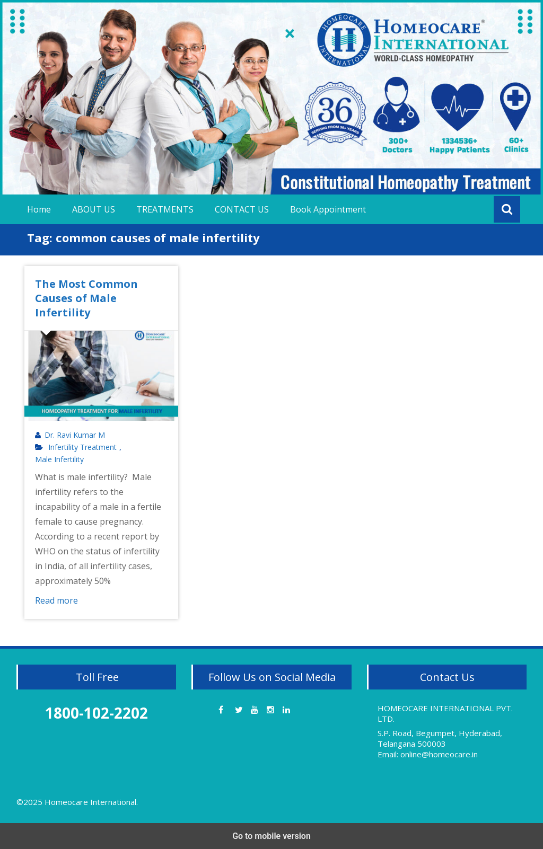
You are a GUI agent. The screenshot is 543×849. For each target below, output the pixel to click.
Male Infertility (59, 459)
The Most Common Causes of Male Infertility (86, 298)
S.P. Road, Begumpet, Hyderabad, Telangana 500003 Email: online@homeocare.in (440, 743)
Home (39, 209)
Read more (56, 600)
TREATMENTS (165, 209)
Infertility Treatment (82, 447)
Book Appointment (328, 209)
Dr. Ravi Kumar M (75, 435)
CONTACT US (242, 209)
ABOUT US (93, 209)
